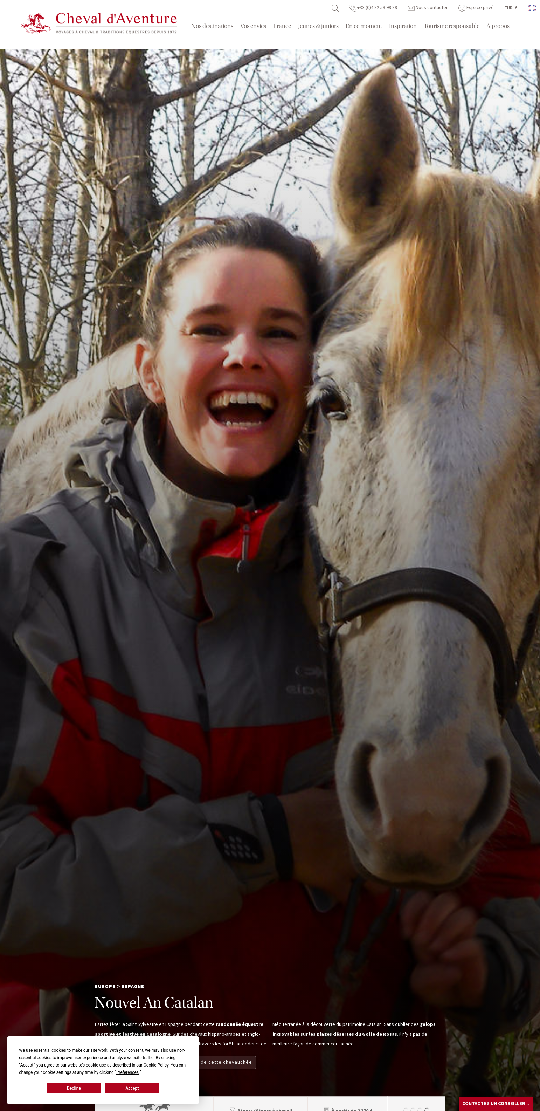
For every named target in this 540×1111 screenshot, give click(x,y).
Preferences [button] (127, 1072)
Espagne (133, 986)
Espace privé (476, 7)
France (282, 26)
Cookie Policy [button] (156, 1065)
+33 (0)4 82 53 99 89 (373, 7)
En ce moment (364, 26)
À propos (498, 26)
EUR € (511, 8)
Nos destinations (212, 26)
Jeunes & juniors (318, 26)
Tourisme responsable (451, 26)
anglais (532, 8)
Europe (105, 986)
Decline (74, 1088)
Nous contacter (428, 7)
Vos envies (253, 26)
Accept (132, 1088)
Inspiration (403, 26)
